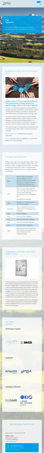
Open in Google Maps (11, 441)
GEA (19, 285)
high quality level (12, 133)
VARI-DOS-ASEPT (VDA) (17, 291)
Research (7, 138)
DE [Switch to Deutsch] (38, 1)
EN (40, 1)
